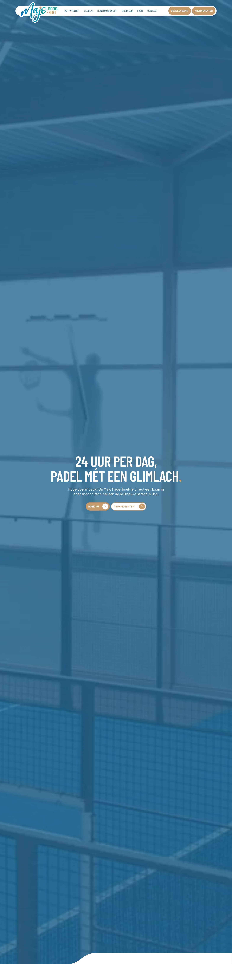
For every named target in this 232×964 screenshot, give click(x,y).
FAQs (140, 11)
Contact (152, 11)
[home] (39, 12)
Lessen (88, 11)
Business (127, 11)
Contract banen (107, 11)
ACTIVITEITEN (72, 11)
